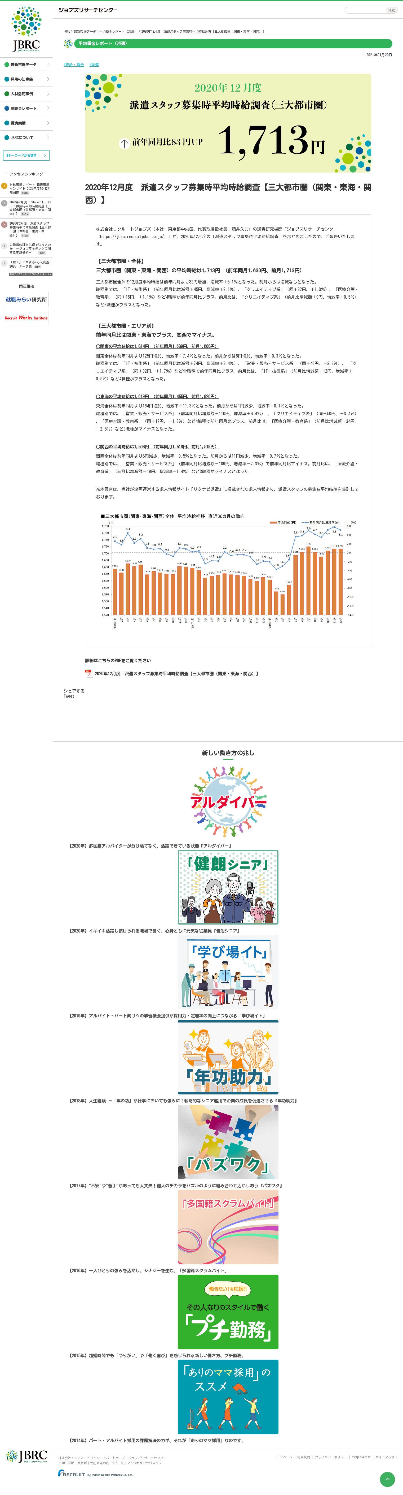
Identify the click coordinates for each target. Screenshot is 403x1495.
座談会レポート (24, 108)
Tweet (69, 696)
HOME (67, 31)
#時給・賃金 (74, 65)
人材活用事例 (22, 94)
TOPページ (285, 1457)
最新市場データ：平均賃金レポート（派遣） (106, 31)
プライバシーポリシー (331, 1457)
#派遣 (94, 65)
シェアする (74, 691)
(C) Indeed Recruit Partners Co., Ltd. (110, 1474)
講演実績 (18, 123)
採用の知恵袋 (22, 79)
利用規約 (303, 1457)
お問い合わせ (361, 1457)
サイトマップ (385, 1457)
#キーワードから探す (22, 155)
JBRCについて (22, 138)
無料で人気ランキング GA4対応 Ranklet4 (29, 274)
